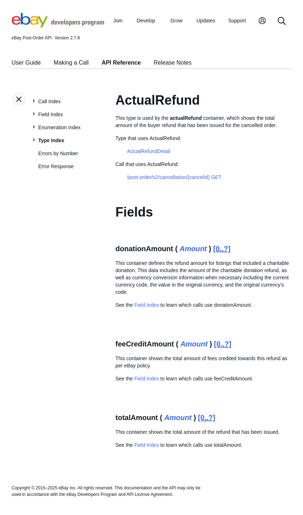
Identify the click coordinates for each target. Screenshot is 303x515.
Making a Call (71, 63)
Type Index (51, 140)
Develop (146, 20)
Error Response (56, 166)
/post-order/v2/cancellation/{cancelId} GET (174, 177)
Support (237, 20)
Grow (177, 20)
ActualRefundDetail (148, 151)
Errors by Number (58, 153)
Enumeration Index (59, 127)
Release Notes (173, 63)
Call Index (49, 101)
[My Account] (262, 21)
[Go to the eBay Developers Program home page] (58, 26)
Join (118, 20)
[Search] (282, 21)
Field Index (50, 114)
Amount (193, 249)
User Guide (26, 63)
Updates (206, 20)
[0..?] (221, 249)
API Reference (121, 63)
